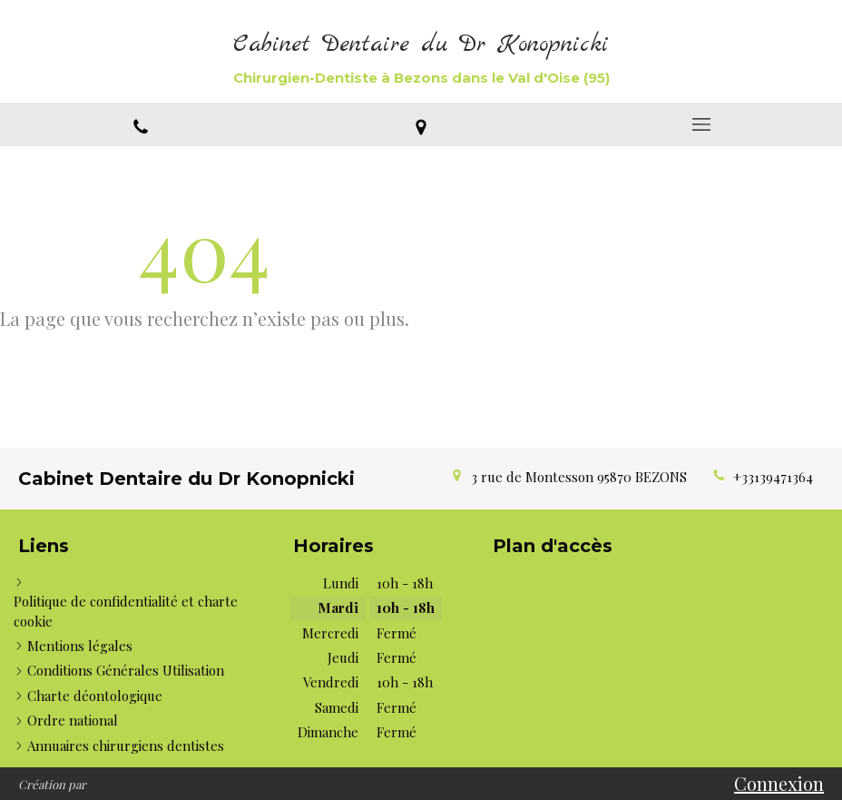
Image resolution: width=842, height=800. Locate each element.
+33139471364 (773, 477)
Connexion (779, 783)
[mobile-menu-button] (702, 124)
